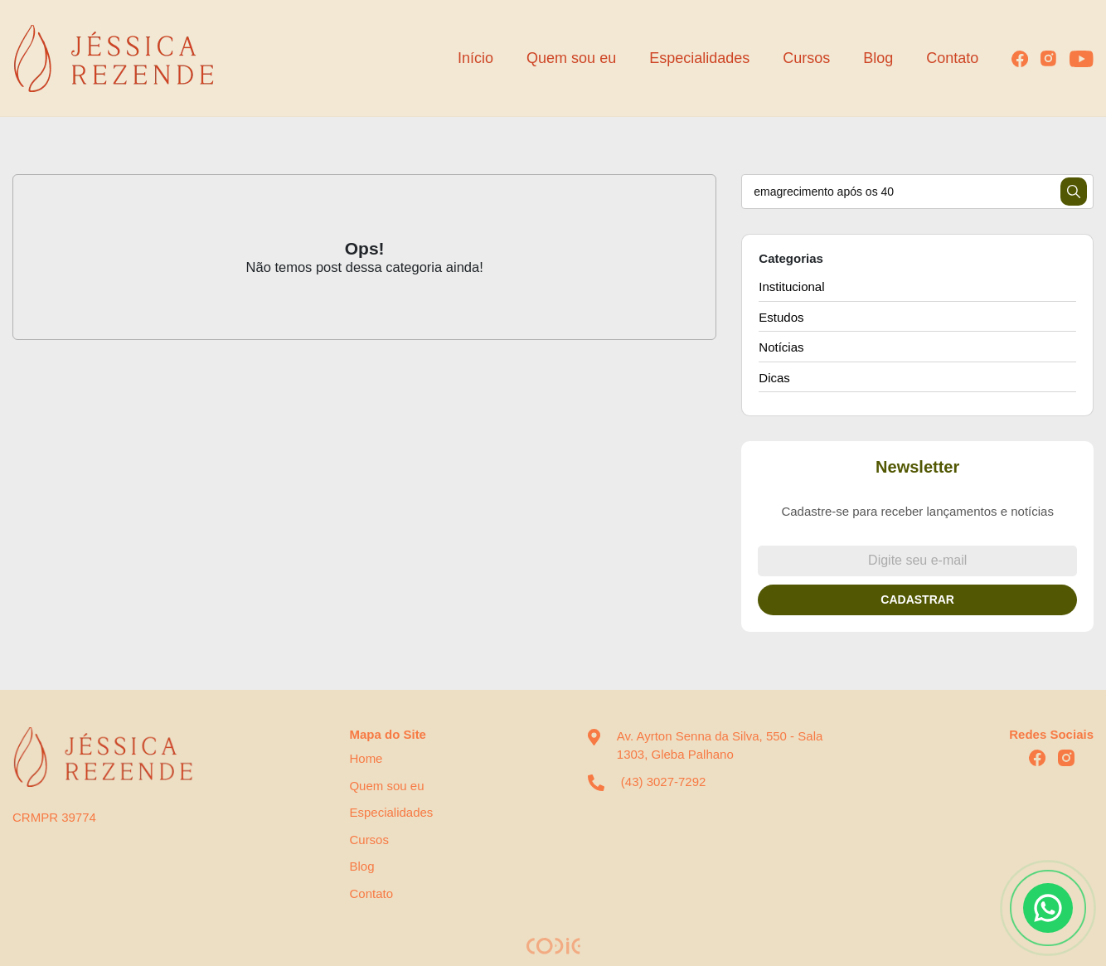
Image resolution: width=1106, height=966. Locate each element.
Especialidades (699, 58)
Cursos (806, 58)
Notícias (781, 347)
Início (475, 58)
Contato (952, 58)
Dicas (774, 378)
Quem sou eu (571, 58)
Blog (878, 58)
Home (365, 758)
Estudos (781, 317)
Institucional (791, 286)
